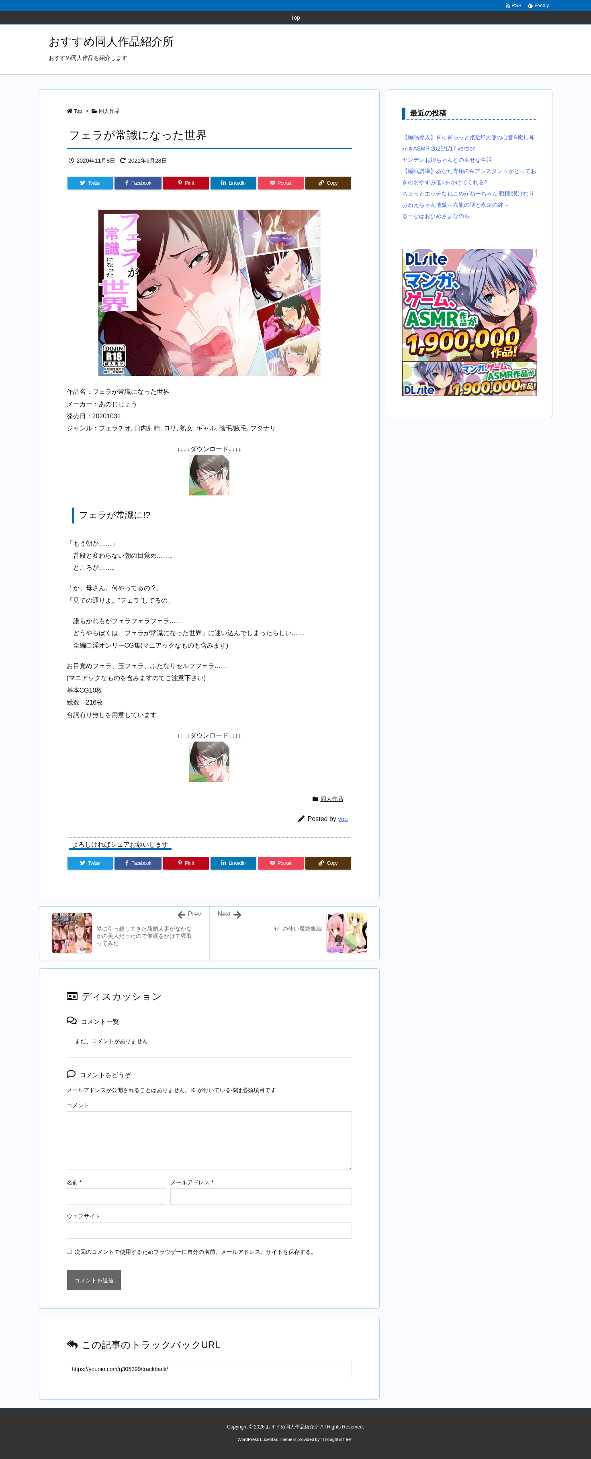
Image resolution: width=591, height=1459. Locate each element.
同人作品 (109, 111)
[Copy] (328, 183)
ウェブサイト (83, 1216)
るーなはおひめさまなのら (436, 216)
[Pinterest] (186, 183)
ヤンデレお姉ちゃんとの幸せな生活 (447, 160)
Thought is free (336, 1439)
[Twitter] (90, 183)
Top (78, 111)
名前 (74, 1182)
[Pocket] (281, 183)
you (343, 818)
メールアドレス (191, 1182)
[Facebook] (138, 183)
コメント (78, 1105)
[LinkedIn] (233, 183)
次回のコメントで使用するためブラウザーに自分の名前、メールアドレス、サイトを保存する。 (196, 1252)
